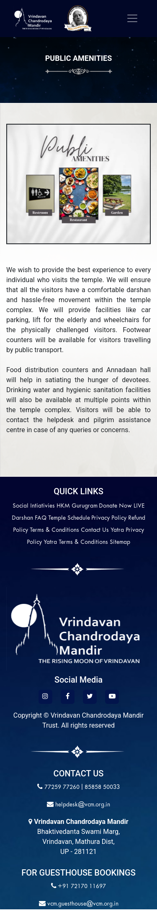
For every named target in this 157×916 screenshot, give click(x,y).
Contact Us (95, 530)
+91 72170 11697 (82, 886)
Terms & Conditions (54, 530)
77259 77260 (62, 787)
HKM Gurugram (77, 506)
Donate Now (115, 506)
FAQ (40, 518)
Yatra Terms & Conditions (76, 542)
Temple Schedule (69, 518)
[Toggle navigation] (132, 18)
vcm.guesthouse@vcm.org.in (82, 904)
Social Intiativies (34, 506)
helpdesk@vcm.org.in (82, 805)
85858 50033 (102, 787)
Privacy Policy (108, 518)
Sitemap (120, 542)
